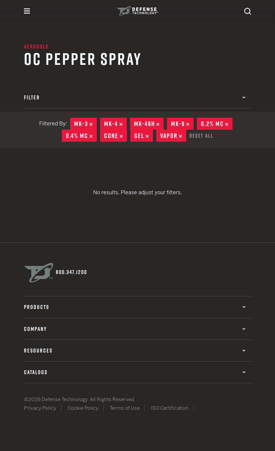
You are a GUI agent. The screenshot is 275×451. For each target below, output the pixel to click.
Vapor (173, 135)
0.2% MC (216, 123)
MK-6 (182, 123)
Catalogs (134, 372)
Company (134, 328)
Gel (143, 135)
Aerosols (36, 47)
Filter (134, 97)
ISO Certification (170, 407)
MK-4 (115, 123)
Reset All (201, 135)
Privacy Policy (40, 407)
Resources (134, 350)
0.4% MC (81, 135)
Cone (115, 135)
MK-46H (149, 123)
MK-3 (85, 123)
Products (134, 307)
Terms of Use (125, 407)
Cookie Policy (83, 407)
